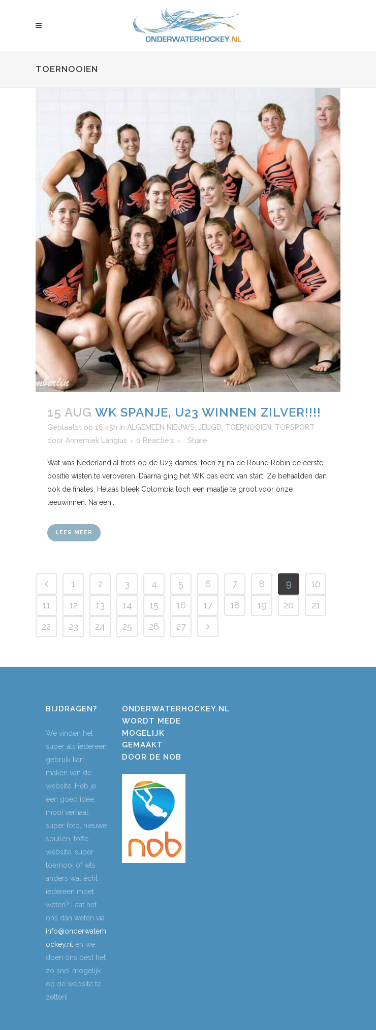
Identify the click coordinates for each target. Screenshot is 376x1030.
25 (127, 626)
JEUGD (210, 427)
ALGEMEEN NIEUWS (161, 427)
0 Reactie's (155, 440)
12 (73, 605)
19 (262, 605)
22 (46, 626)
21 (315, 605)
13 (100, 605)
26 (154, 626)
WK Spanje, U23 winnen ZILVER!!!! (208, 412)
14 (127, 605)
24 (100, 626)
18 (235, 605)
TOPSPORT (295, 427)
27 (181, 626)
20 (289, 605)
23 (73, 626)
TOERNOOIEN (248, 427)
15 (154, 605)
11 (46, 605)
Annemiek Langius (96, 440)
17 (207, 605)
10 (316, 583)
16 (181, 605)
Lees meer (73, 532)
